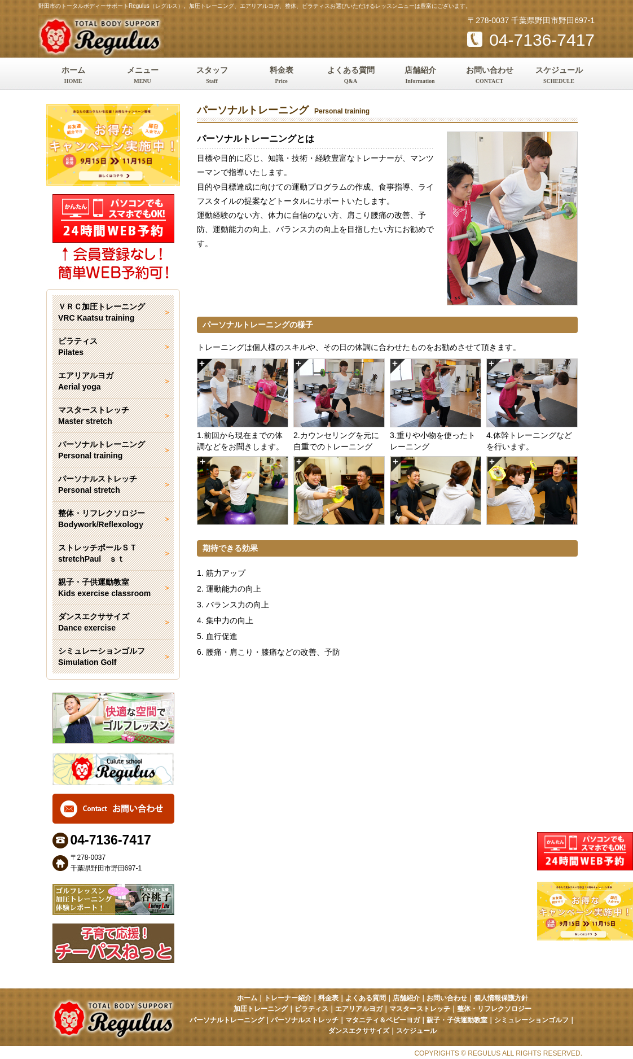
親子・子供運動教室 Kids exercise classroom (104, 587)
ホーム (73, 76)
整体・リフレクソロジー (494, 1009)
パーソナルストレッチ (305, 1020)
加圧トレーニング (261, 1009)
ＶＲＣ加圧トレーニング (113, 312)
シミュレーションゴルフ (531, 1020)
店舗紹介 (420, 76)
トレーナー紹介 (287, 998)
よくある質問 (350, 76)
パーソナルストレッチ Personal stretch (97, 484)
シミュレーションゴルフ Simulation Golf (101, 656)
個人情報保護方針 (501, 998)
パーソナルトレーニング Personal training (101, 450)
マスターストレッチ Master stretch (93, 415)
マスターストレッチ (419, 1009)
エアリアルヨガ (359, 1009)
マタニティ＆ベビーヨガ (382, 1020)
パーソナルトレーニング (227, 1020)
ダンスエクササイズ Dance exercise (93, 622)
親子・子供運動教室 (457, 1020)
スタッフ (212, 76)
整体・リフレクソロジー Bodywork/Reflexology (101, 519)
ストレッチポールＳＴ (113, 553)
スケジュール (559, 76)
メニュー (142, 76)
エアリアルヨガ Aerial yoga (85, 381)
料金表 (281, 76)
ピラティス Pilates (78, 346)
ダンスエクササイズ (358, 1031)
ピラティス (311, 1009)
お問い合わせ (489, 76)
